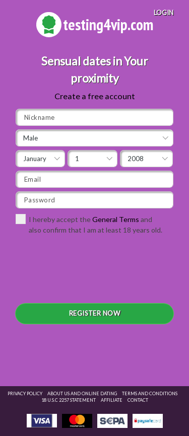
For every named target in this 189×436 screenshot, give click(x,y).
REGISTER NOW (94, 313)
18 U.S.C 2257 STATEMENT (68, 400)
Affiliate (111, 400)
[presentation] (92, 272)
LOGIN (163, 13)
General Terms (115, 219)
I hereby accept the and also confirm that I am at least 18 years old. (89, 224)
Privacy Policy (25, 393)
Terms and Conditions (149, 393)
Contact (138, 400)
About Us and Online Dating (82, 393)
